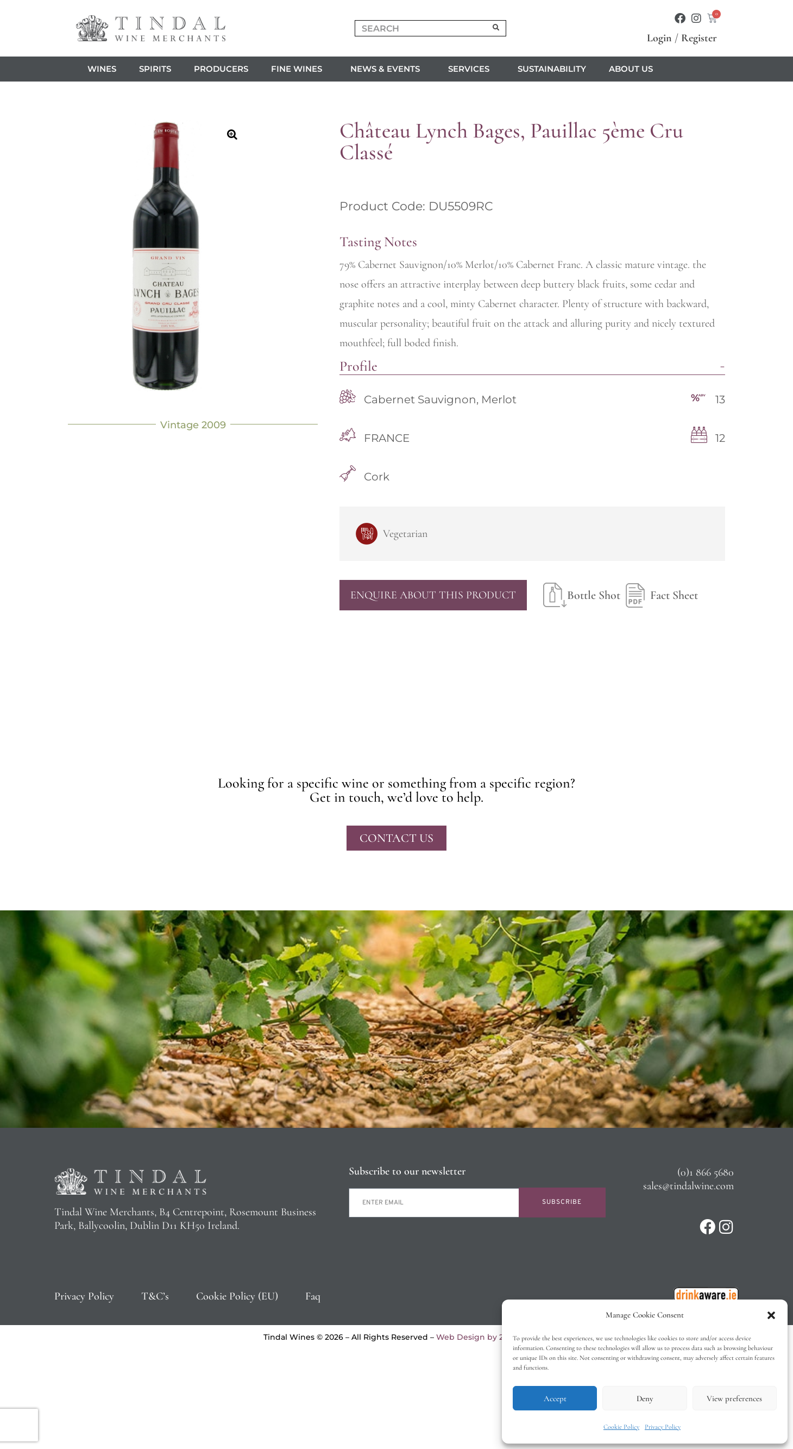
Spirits (155, 69)
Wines (101, 69)
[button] (771, 1315)
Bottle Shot (581, 595)
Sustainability (552, 69)
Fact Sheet (659, 595)
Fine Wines (299, 69)
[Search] (496, 28)
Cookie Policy (621, 1427)
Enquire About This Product (433, 595)
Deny (645, 1398)
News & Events (387, 69)
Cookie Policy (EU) (237, 1296)
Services (471, 69)
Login (659, 38)
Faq (312, 1296)
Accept (555, 1398)
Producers (221, 69)
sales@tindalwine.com (688, 1185)
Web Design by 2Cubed (483, 1337)
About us (633, 69)
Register (699, 38)
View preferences (734, 1398)
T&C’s (155, 1296)
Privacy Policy (663, 1427)
